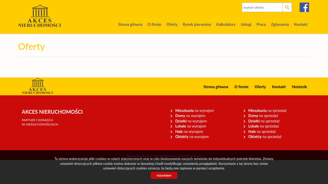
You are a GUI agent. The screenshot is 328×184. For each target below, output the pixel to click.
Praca (261, 24)
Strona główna (130, 24)
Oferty (171, 24)
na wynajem (194, 110)
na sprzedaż (267, 110)
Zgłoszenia (280, 24)
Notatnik (299, 86)
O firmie (154, 24)
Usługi (246, 24)
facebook (305, 7)
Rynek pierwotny (197, 24)
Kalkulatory (225, 24)
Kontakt (301, 24)
